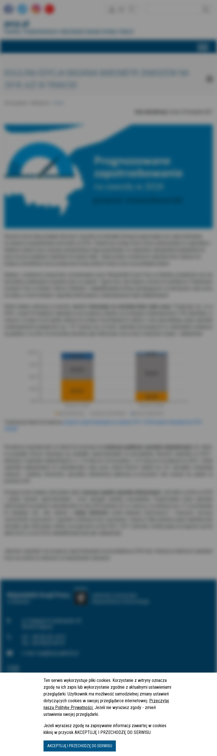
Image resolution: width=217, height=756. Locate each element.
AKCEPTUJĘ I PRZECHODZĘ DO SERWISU (79, 746)
